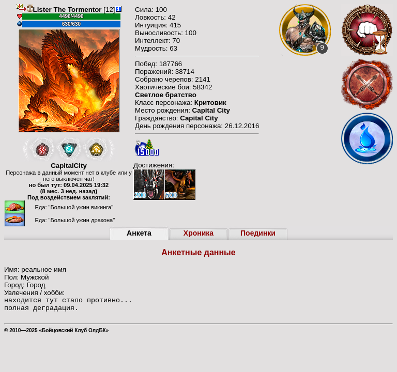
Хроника (198, 233)
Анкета (139, 233)
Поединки (258, 233)
